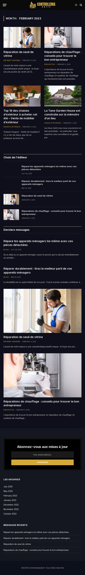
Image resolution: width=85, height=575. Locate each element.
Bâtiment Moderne (12, 60)
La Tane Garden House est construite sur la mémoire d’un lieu (62, 114)
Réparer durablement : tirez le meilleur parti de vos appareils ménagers (49, 182)
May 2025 (8, 491)
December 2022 (11, 504)
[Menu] (4, 5)
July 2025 (8, 486)
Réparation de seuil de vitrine (19, 54)
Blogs (6, 249)
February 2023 (10, 495)
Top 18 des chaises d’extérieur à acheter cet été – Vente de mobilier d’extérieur (20, 116)
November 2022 (11, 509)
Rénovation (49, 64)
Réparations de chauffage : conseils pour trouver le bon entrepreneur (62, 55)
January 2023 (10, 500)
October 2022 (10, 514)
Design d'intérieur (12, 127)
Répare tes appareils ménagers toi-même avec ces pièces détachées (49, 168)
